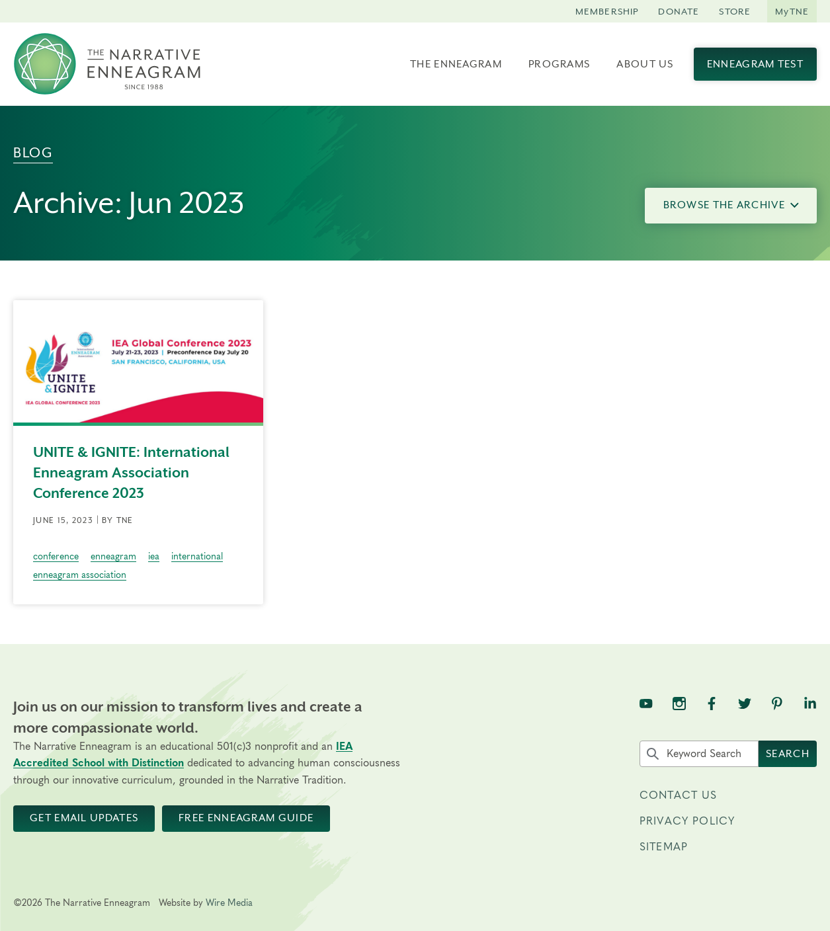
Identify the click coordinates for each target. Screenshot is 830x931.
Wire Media (229, 903)
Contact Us (679, 795)
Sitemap (664, 847)
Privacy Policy (687, 821)
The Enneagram (456, 64)
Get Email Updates (84, 818)
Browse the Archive (731, 205)
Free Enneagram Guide (246, 818)
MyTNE (792, 11)
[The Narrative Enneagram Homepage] (107, 64)
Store (735, 11)
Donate (678, 11)
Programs (559, 64)
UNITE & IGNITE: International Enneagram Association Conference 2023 (131, 472)
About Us (644, 64)
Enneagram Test (755, 64)
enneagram (113, 556)
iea (153, 556)
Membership (607, 11)
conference (56, 556)
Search (787, 754)
